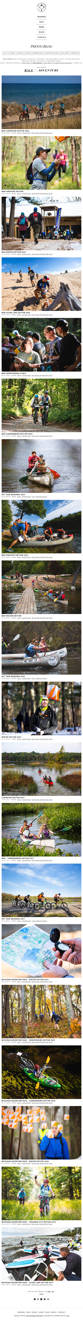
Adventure (26, 133)
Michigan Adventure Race (42, 133)
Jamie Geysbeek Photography (34, 1316)
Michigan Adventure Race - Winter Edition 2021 (25, 979)
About (53, 1312)
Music (41, 27)
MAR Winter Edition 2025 (14, 252)
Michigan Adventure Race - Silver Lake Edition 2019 (27, 1283)
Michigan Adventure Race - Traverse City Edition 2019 (29, 1222)
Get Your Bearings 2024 (13, 495)
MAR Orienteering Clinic (14, 373)
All (5, 53)
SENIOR (75, 53)
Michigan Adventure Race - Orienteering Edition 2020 (28, 1040)
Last (53, 1291)
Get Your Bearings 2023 (13, 676)
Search (41, 1294)
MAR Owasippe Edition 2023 (15, 555)
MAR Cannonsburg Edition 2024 (17, 434)
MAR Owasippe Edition (12, 191)
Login (67, 1316)
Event (41, 32)
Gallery (65, 53)
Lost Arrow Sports (39, 496)
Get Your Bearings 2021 (13, 919)
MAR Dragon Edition (11, 616)
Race (41, 21)
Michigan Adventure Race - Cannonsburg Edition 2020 (28, 1101)
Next (49, 1291)
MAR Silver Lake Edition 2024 (16, 313)
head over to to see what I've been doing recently (47, 63)
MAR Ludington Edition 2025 (15, 131)
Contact (41, 37)
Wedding (41, 16)
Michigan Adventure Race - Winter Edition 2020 (25, 1161)
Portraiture (51, 53)
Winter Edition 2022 (11, 737)
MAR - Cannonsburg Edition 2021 (18, 858)
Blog (47, 1312)
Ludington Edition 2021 (13, 798)
